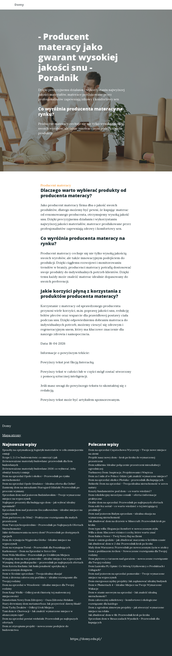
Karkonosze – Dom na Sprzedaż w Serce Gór (29, 551)
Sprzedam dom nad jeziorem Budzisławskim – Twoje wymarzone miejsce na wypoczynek (41, 496)
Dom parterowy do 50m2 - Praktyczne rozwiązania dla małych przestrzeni (39, 519)
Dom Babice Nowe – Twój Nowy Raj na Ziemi (115, 536)
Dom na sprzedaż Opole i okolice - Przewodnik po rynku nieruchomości (36, 478)
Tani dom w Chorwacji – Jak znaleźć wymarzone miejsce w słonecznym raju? (37, 613)
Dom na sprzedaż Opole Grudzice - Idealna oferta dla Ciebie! (38, 483)
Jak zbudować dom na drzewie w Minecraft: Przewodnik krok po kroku (126, 523)
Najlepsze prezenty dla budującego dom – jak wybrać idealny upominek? (38, 504)
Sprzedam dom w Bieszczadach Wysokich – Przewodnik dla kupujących (123, 620)
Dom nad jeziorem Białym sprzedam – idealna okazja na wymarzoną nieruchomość (122, 515)
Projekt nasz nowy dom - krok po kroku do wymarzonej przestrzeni (121, 459)
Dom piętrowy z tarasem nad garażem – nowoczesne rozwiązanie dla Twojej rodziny (128, 560)
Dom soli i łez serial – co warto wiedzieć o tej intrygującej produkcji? (122, 508)
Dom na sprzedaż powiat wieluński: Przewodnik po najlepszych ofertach (40, 620)
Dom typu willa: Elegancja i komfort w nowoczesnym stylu (123, 528)
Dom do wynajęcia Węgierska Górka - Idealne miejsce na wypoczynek (36, 541)
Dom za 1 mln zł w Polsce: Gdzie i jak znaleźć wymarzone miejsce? (128, 476)
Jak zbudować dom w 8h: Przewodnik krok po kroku (119, 614)
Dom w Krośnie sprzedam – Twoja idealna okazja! (32, 573)
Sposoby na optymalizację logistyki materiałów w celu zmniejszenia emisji (42, 451)
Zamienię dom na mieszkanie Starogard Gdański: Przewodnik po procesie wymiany (41, 489)
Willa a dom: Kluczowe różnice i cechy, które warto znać (122, 532)
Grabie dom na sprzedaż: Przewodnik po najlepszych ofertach (125, 502)
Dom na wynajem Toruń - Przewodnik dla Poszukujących (36, 547)
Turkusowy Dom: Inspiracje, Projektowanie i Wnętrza (120, 472)
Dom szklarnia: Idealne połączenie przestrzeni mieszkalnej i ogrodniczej (124, 466)
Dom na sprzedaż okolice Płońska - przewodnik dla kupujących (125, 479)
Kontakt (150, 5)
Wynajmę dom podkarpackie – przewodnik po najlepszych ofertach (42, 562)
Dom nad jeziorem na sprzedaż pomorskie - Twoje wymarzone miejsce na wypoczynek (126, 575)
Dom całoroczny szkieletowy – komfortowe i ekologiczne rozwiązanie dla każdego (122, 601)
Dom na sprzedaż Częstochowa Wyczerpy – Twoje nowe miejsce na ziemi (127, 451)
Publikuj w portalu (109, 5)
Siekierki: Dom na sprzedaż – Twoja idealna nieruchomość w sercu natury (128, 485)
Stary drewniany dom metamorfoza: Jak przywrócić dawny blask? (41, 603)
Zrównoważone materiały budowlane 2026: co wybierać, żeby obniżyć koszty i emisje (39, 470)
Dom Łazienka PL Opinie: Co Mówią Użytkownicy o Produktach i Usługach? (126, 568)
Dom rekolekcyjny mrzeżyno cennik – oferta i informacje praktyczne (122, 496)
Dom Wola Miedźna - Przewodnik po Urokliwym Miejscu (36, 554)
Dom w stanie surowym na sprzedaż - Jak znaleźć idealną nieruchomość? (122, 594)
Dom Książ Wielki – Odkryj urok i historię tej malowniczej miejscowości (36, 594)
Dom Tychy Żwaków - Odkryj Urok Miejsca (28, 607)
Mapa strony (11, 435)
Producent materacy (56, 185)
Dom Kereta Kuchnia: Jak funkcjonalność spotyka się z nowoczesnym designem (34, 568)
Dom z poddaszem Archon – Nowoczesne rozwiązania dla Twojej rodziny (127, 553)
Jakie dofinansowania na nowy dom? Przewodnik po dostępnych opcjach (40, 534)
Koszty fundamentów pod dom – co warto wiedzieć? (120, 491)
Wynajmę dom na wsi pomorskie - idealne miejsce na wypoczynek (41, 558)
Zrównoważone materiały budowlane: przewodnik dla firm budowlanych (37, 463)
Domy (21, 5)
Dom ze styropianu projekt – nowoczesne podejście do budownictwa (35, 628)
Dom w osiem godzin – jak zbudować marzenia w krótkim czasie (126, 539)
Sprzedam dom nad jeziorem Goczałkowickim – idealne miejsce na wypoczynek (42, 511)
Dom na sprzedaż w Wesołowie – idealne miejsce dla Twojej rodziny (38, 586)
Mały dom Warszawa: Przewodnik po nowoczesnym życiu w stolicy (128, 547)
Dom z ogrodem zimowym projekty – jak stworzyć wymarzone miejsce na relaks (126, 609)
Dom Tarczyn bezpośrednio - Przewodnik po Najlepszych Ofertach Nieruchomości (42, 526)
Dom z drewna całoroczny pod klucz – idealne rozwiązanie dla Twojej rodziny (39, 579)
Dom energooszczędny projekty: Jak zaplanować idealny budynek (127, 581)
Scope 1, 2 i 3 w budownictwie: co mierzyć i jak (29, 457)
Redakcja (133, 5)
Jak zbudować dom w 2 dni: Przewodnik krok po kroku (120, 543)
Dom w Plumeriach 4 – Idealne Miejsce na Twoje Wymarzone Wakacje (125, 586)
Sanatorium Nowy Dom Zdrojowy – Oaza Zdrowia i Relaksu (37, 599)
